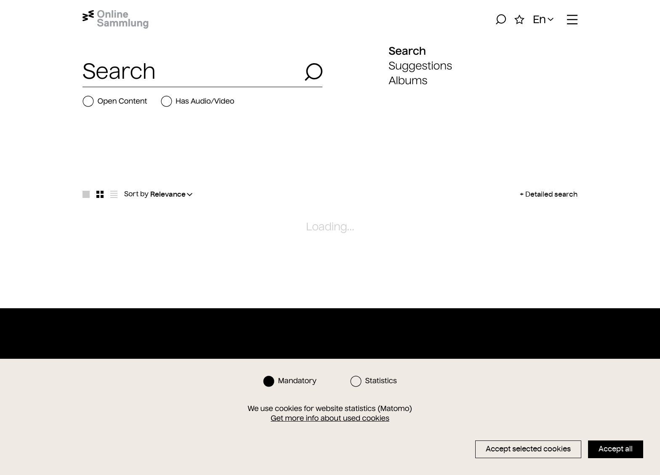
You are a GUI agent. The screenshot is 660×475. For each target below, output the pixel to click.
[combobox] (191, 72)
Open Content (114, 101)
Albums (408, 80)
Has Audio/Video (197, 101)
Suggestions (420, 65)
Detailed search (551, 194)
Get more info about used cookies (330, 418)
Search (407, 51)
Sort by (136, 194)
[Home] (115, 19)
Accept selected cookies (528, 449)
